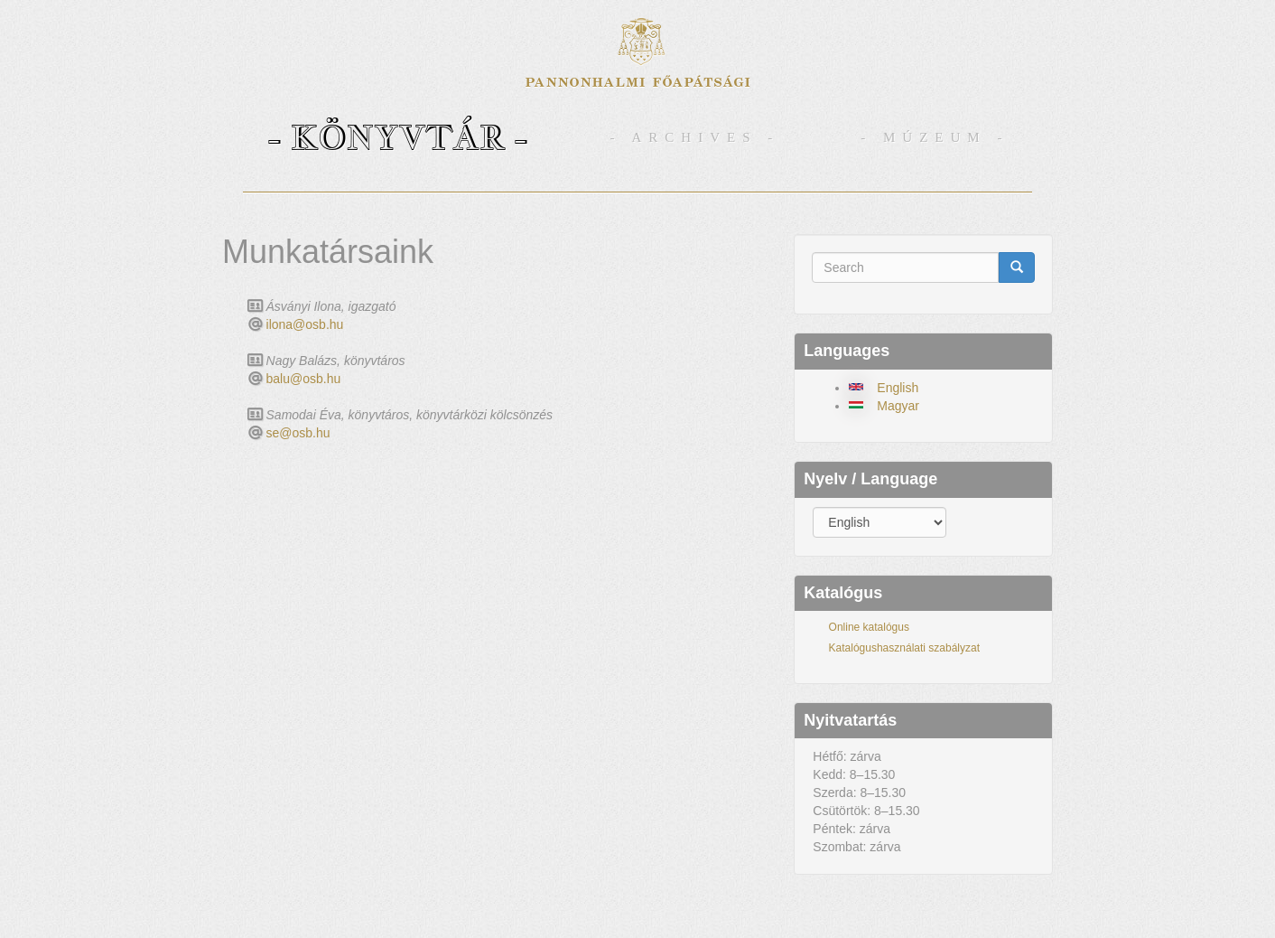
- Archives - (695, 137)
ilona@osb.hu (305, 324)
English (897, 387)
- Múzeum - (935, 137)
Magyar (898, 406)
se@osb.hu (298, 433)
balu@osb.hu (303, 378)
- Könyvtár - (397, 137)
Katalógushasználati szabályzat (904, 648)
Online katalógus (869, 627)
